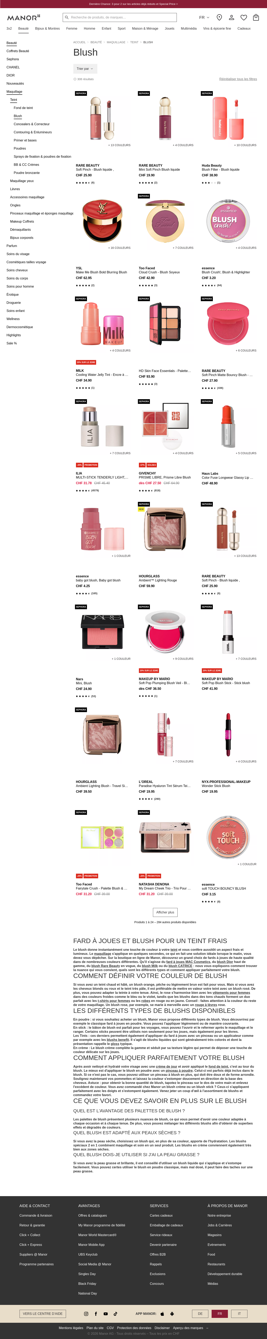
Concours (157, 1283)
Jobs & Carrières (220, 1225)
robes (145, 1001)
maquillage (102, 953)
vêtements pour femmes (231, 992)
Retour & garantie (32, 1225)
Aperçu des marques (188, 1328)
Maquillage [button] (116, 42)
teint (173, 949)
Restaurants (216, 1264)
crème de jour (166, 1066)
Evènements (217, 1244)
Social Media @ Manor (94, 1264)
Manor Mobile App (91, 1244)
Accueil (79, 42)
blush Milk (150, 966)
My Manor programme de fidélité (101, 1225)
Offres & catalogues (92, 1215)
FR (205, 17)
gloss (115, 1044)
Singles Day (87, 1274)
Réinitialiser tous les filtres (238, 79)
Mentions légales (71, 1328)
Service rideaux (161, 1235)
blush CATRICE (180, 966)
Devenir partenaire (163, 1244)
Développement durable (225, 1274)
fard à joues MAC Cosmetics (188, 962)
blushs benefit (118, 1039)
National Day (87, 1293)
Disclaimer (162, 1328)
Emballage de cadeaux (166, 1225)
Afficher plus (165, 912)
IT (239, 1313)
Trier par (85, 69)
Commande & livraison (36, 1215)
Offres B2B (158, 1254)
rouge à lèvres (206, 1005)
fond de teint (218, 1066)
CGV (110, 1328)
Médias (213, 1283)
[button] (11, 28)
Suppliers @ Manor (33, 1254)
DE (200, 1313)
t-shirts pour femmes (114, 1001)
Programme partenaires (37, 1264)
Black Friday (87, 1283)
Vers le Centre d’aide (43, 1313)
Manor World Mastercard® (97, 1235)
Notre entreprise (219, 1215)
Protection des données (134, 1328)
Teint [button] (134, 42)
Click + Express (31, 1244)
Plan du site (95, 1328)
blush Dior (225, 962)
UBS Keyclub (88, 1254)
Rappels (156, 1264)
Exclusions (157, 1274)
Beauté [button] (96, 42)
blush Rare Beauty (105, 966)
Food (211, 1254)
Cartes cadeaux (161, 1215)
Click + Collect (30, 1235)
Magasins (214, 1235)
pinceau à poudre (179, 1070)
